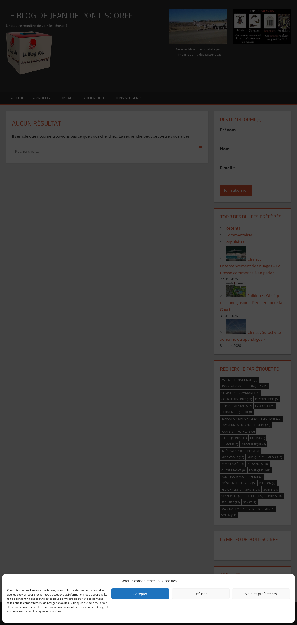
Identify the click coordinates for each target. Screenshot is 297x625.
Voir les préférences (261, 593)
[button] (287, 580)
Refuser (201, 593)
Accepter (140, 593)
